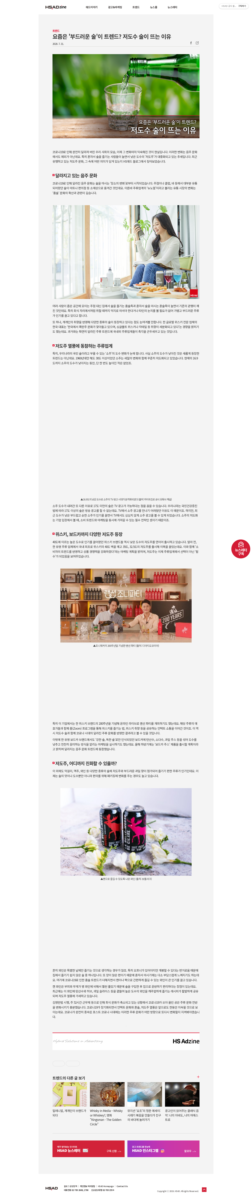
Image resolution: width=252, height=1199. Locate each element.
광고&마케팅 (115, 7)
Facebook (191, 43)
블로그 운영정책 (70, 1186)
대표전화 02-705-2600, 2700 (76, 1190)
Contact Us (122, 1186)
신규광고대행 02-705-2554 (102, 1190)
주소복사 (197, 43)
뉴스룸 (153, 7)
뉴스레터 (172, 7)
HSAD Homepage (106, 1186)
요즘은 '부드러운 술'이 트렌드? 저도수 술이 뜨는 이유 (111, 36)
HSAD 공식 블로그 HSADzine (56, 7)
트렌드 (136, 7)
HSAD (52, 1186)
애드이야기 (92, 7)
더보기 (198, 1077)
